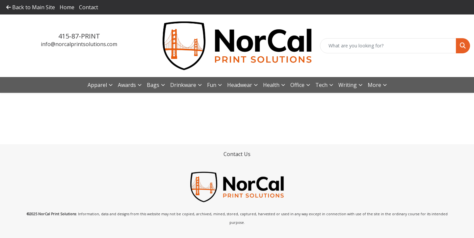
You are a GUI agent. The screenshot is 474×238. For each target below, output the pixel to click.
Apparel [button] (97, 85)
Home (67, 7)
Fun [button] (211, 85)
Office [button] (297, 85)
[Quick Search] (388, 45)
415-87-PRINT (79, 36)
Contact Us (237, 154)
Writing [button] (347, 85)
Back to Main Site (30, 7)
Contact (88, 7)
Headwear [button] (239, 85)
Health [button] (271, 85)
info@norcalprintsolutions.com (79, 44)
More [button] (374, 85)
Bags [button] (153, 85)
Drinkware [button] (183, 85)
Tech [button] (321, 85)
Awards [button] (127, 85)
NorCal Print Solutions (57, 214)
